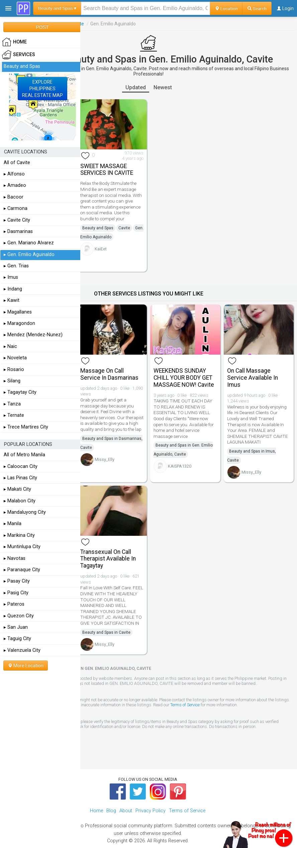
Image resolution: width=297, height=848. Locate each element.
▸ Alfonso (14, 174)
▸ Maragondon (19, 323)
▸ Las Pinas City (20, 478)
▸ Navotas (14, 558)
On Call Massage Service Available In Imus (252, 377)
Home (96, 811)
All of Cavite (17, 162)
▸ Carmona (15, 208)
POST (42, 27)
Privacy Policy (150, 811)
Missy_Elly (104, 459)
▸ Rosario (14, 369)
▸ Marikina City (19, 535)
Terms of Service (185, 704)
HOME (14, 42)
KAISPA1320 (179, 466)
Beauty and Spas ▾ (57, 8)
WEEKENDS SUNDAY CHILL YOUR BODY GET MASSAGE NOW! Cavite (184, 377)
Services (18, 54)
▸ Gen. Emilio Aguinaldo (29, 254)
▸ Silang (12, 381)
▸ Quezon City (19, 616)
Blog (111, 811)
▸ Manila (12, 523)
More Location (25, 665)
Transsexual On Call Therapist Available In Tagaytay (108, 559)
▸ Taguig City (17, 638)
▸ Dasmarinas (18, 231)
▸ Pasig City (16, 593)
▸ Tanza (12, 404)
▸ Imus (11, 277)
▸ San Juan (16, 627)
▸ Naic (10, 346)
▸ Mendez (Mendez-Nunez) (33, 335)
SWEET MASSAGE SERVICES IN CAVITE (106, 169)
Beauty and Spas (97, 228)
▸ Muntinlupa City (22, 547)
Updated (135, 87)
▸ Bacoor (13, 197)
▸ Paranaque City (22, 570)
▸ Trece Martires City (26, 427)
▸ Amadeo (15, 185)
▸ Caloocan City (20, 466)
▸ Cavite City (17, 220)
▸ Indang (13, 289)
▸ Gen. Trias (16, 266)
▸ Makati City (17, 489)
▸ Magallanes (18, 312)
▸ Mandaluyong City (25, 512)
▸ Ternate (14, 415)
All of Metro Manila (24, 455)
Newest (163, 87)
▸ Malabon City (19, 501)
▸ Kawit (11, 300)
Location (226, 8)
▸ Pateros (14, 604)
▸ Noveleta (15, 358)
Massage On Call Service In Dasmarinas (109, 374)
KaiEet (101, 248)
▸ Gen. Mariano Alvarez (29, 243)
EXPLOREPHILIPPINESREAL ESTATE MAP (42, 88)
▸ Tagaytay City (20, 392)
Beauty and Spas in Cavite (106, 632)
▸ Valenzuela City (22, 650)
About (125, 811)
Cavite (124, 228)
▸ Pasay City (17, 581)
